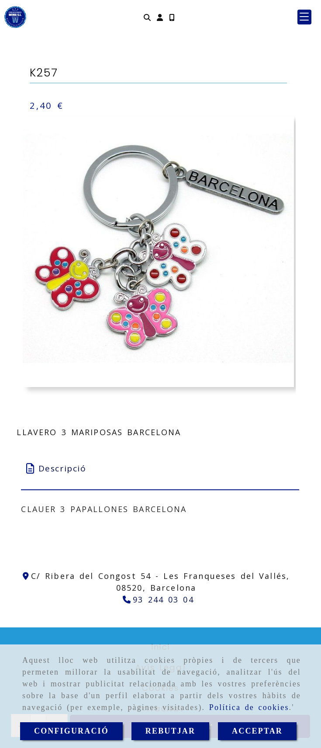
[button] (160, 17)
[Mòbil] (171, 17)
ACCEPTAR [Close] (257, 731)
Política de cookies (249, 707)
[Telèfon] (158, 599)
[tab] (160, 468)
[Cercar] (147, 17)
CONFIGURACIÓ (71, 731)
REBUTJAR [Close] (170, 731)
